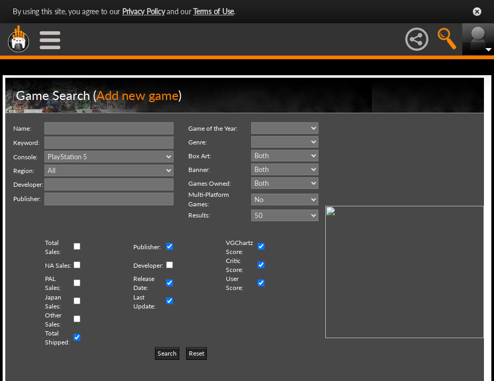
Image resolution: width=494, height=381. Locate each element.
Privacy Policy (143, 11)
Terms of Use (213, 11)
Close (477, 11)
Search (167, 353)
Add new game (137, 95)
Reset (196, 353)
